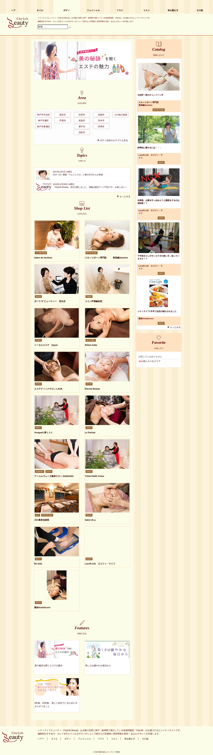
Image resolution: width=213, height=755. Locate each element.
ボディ (66, 10)
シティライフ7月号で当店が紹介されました (156, 311)
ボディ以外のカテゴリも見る (114, 140)
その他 (199, 10)
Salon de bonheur (43, 257)
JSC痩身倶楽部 (41, 520)
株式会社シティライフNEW (109, 752)
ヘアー (41, 738)
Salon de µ (90, 520)
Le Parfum (90, 432)
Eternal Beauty (92, 389)
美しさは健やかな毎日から (98, 665)
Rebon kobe (91, 345)
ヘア (13, 10)
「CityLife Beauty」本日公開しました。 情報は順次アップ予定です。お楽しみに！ (90, 187)
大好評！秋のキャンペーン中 (150, 95)
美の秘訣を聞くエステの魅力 (49, 665)
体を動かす (173, 10)
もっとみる (125, 196)
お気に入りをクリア (150, 361)
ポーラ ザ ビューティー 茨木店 (50, 301)
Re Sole (38, 563)
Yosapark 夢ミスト (43, 432)
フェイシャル (93, 10)
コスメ (146, 10)
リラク (120, 10)
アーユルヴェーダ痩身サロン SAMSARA (54, 476)
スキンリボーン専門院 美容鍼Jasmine (106, 257)
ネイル (40, 10)
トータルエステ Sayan (46, 345)
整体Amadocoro (42, 607)
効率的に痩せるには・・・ (149, 147)
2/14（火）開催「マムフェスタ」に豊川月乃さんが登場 (78, 175)
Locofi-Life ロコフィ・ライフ (100, 563)
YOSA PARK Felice (94, 476)
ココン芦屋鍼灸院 (93, 301)
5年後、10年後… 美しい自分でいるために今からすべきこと (56, 705)
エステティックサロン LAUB (48, 389)
